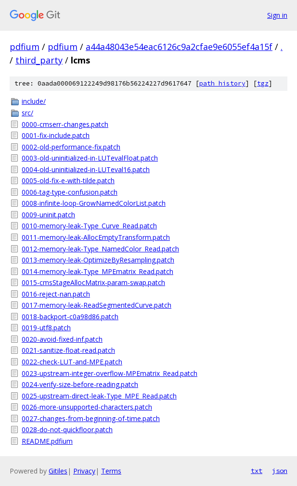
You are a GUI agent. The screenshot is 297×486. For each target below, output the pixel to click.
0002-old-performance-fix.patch (71, 146)
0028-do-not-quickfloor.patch (67, 429)
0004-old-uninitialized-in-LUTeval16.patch (86, 169)
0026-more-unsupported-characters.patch (87, 406)
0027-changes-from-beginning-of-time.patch (91, 418)
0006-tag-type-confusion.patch (69, 192)
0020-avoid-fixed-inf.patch (62, 339)
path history (222, 83)
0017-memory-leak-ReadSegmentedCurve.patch (96, 305)
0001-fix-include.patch (56, 135)
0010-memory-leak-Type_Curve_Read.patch (89, 225)
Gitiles (58, 470)
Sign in (277, 15)
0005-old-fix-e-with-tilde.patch (68, 180)
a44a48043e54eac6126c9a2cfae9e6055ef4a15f (179, 46)
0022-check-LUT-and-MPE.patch (72, 361)
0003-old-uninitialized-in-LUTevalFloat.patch (90, 157)
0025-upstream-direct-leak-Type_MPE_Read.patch (99, 395)
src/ (27, 112)
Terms (111, 470)
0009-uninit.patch (48, 214)
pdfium (24, 46)
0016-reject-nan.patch (56, 294)
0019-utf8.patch (46, 327)
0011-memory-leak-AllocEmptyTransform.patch (96, 237)
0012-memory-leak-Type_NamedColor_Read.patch (100, 248)
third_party (39, 60)
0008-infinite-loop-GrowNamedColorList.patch (94, 203)
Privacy (84, 470)
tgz (263, 83)
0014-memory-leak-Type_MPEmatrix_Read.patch (97, 271)
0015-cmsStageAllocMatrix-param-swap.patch (93, 282)
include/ (34, 101)
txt (256, 470)
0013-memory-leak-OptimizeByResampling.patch (98, 259)
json (279, 470)
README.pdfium (47, 441)
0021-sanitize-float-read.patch (68, 350)
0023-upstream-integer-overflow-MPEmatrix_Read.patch (109, 373)
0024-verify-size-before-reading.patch (80, 384)
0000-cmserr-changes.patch (65, 124)
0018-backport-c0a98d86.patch (70, 316)
